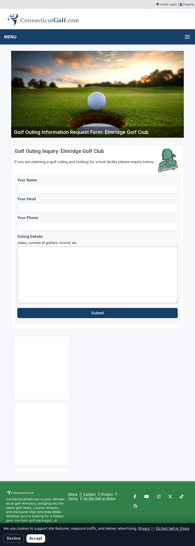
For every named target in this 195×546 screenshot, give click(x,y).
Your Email (26, 199)
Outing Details (47, 239)
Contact (89, 494)
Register (188, 4)
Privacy (107, 494)
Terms (73, 498)
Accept (35, 538)
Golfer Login (168, 4)
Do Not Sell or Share (100, 498)
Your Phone (27, 217)
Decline (14, 538)
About (72, 494)
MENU (10, 37)
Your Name (27, 180)
